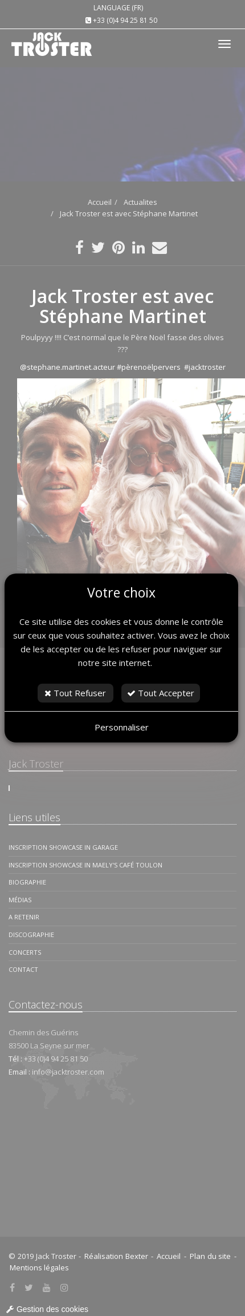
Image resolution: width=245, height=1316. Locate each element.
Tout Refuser (75, 693)
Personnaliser (122, 727)
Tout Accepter (160, 693)
